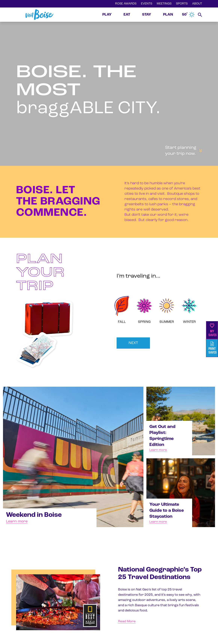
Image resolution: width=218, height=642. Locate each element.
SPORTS (182, 3)
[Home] (39, 14)
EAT (127, 14)
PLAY (107, 14)
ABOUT (197, 3)
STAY (146, 14)
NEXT (133, 343)
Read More (127, 621)
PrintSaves (212, 348)
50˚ (188, 15)
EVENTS (146, 3)
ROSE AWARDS (125, 3)
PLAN (168, 14)
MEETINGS (164, 3)
